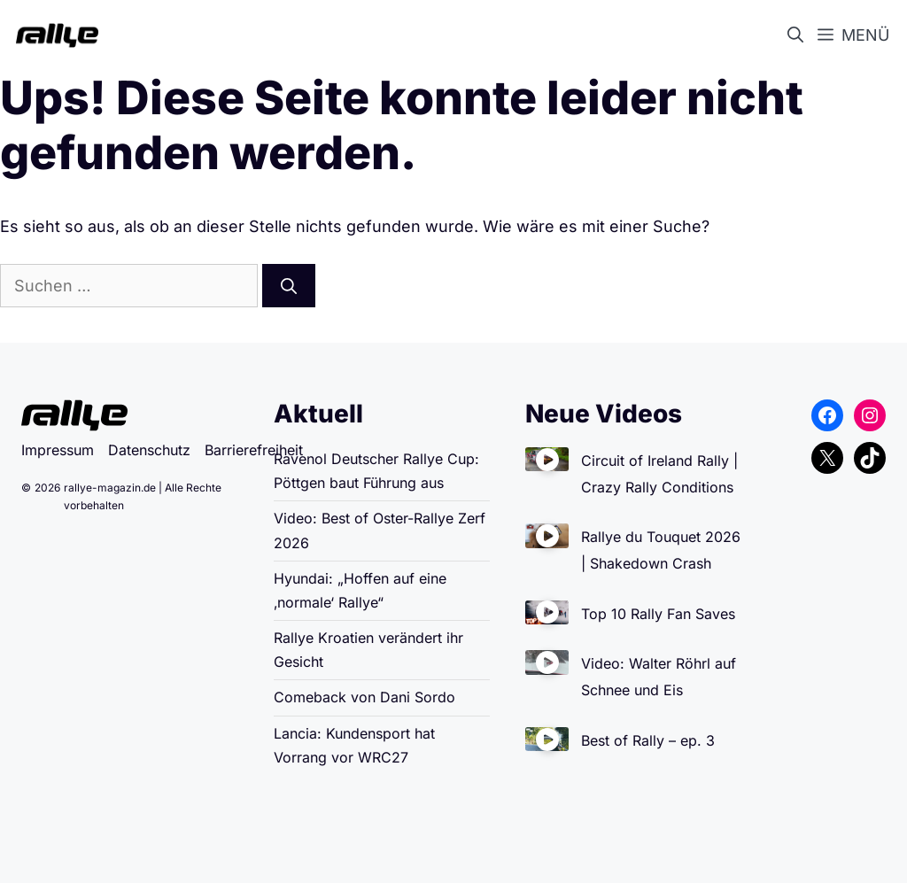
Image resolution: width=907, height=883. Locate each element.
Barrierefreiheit (254, 450)
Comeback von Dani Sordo (364, 697)
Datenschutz (149, 450)
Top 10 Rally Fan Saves (658, 614)
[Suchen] (288, 285)
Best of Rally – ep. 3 (648, 740)
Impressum (57, 450)
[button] (798, 35)
